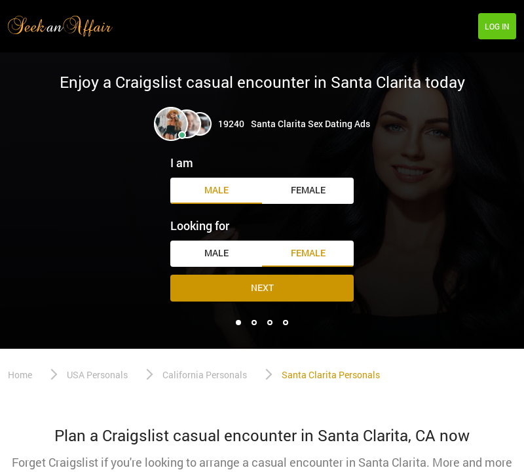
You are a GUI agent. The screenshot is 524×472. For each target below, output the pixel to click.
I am (181, 162)
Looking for (199, 225)
